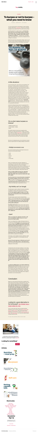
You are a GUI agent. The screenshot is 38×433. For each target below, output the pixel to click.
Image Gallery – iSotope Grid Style (11, 406)
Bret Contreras (15, 310)
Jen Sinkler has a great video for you (18, 305)
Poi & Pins (10, 411)
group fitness (15, 316)
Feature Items (11, 403)
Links (32, 1)
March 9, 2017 (19, 22)
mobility (19, 316)
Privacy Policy (11, 423)
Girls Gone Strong (24, 311)
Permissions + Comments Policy (11, 425)
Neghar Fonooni (14, 313)
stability (24, 316)
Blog (29, 1)
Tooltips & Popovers (10, 413)
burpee (10, 316)
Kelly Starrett (19, 132)
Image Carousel (10, 407)
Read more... (17, 337)
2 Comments (24, 22)
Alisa (14, 22)
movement (19, 14)
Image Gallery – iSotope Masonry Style (10, 405)
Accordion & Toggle (10, 404)
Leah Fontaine (18, 27)
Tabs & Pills (10, 412)
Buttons (11, 408)
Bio (30, 1)
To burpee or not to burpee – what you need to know (19, 18)
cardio (12, 316)
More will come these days (10, 414)
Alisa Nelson (3, 1)
